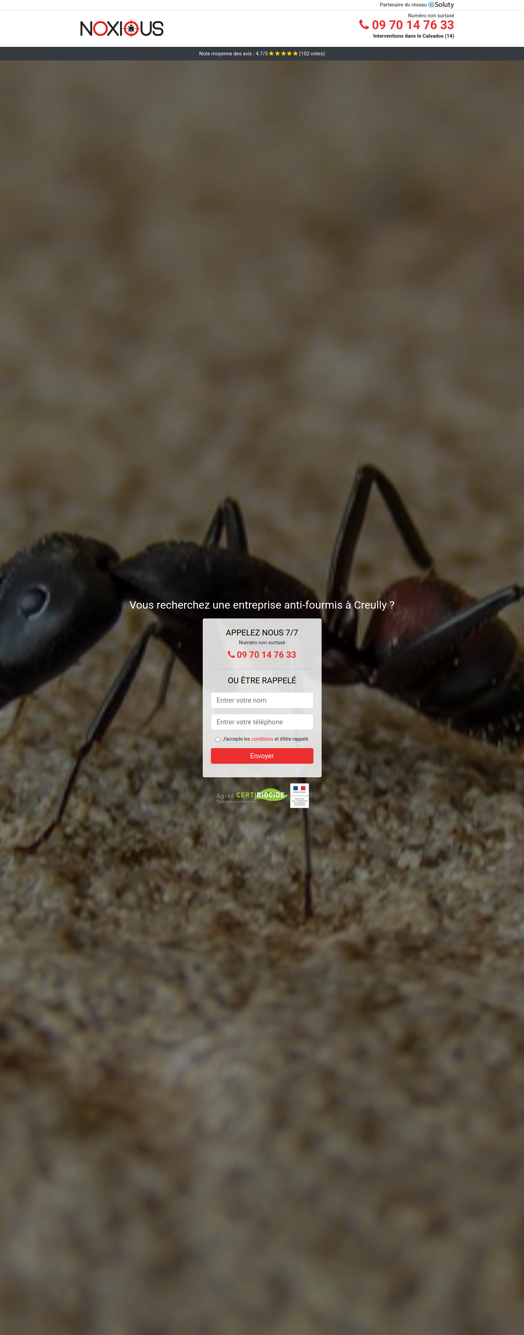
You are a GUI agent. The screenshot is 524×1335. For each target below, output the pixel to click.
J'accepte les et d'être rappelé (265, 739)
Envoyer (262, 756)
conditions (262, 739)
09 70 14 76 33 (406, 25)
